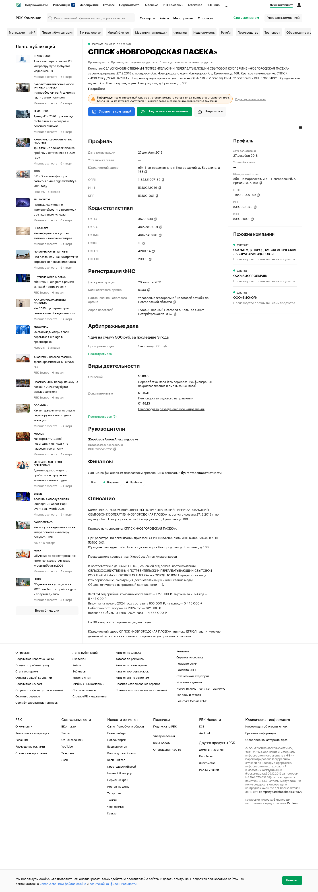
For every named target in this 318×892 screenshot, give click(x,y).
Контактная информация (32, 799)
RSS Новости (162, 809)
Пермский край (117, 846)
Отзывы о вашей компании (33, 744)
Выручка (111, 482)
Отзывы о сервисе (27, 763)
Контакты (183, 718)
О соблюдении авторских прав (266, 806)
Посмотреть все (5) (102, 416)
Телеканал (195, 5)
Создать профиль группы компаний (39, 756)
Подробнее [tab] (96, 88)
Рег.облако (206, 823)
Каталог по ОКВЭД (128, 719)
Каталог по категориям (131, 732)
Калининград (116, 826)
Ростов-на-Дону (118, 853)
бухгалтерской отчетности (201, 473)
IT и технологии (90, 32)
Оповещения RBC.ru (167, 816)
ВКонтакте (68, 793)
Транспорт (272, 32)
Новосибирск (116, 806)
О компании (23, 793)
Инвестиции (64, 5)
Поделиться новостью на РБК (35, 725)
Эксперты (147, 18)
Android (204, 799)
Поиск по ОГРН (186, 730)
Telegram (67, 820)
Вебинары (79, 738)
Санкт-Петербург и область (125, 793)
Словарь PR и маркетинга (89, 763)
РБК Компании (173, 5)
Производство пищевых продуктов (132, 62)
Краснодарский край (121, 833)
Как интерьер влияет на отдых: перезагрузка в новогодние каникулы (54, 415)
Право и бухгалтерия (57, 32)
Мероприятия (89, 5)
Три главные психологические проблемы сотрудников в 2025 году (55, 152)
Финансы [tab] (147, 127)
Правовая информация (260, 799)
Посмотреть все (100, 353)
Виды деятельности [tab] (121, 127)
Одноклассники (72, 806)
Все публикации (47, 610)
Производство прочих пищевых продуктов (186, 62)
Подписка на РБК (37, 5)
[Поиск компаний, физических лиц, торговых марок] (91, 17)
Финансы (180, 32)
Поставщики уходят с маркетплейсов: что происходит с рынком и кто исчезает (56, 209)
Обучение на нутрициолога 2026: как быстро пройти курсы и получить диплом (55, 589)
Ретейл (226, 32)
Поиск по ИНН (186, 736)
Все (93, 482)
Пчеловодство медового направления (165, 398)
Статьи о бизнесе (84, 756)
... (227, 4)
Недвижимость (129, 5)
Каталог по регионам (130, 725)
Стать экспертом (246, 17)
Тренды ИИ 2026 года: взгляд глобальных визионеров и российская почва (53, 120)
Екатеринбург (116, 799)
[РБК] (18, 5)
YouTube (67, 813)
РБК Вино (212, 5)
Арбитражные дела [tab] (173, 127)
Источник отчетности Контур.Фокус (200, 755)
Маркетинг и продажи (151, 32)
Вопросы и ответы (188, 761)
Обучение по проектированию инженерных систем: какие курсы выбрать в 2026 (55, 560)
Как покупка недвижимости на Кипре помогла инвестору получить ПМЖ (54, 531)
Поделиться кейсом (28, 750)
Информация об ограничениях (266, 793)
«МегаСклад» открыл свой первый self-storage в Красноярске (51, 336)
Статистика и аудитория (192, 742)
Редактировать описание (250, 99)
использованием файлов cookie (63, 883)
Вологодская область (121, 820)
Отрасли (109, 5)
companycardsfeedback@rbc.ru (281, 858)
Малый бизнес (118, 32)
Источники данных (189, 749)
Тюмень (112, 866)
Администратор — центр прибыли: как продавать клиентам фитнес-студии (51, 475)
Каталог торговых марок (132, 738)
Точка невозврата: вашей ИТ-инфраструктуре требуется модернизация (53, 65)
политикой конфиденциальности (112, 883)
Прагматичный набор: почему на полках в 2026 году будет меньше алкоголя (56, 386)
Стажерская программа (31, 820)
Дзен (64, 826)
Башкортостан (117, 813)
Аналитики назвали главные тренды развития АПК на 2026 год (54, 361)
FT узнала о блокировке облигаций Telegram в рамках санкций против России (54, 281)
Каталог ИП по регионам (132, 744)
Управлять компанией (283, 17)
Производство (247, 32)
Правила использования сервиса (138, 750)
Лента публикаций (35, 47)
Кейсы (164, 18)
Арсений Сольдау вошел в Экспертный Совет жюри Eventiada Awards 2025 (51, 503)
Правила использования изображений (141, 756)
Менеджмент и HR (22, 32)
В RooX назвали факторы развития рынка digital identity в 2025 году (55, 180)
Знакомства (207, 829)
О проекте (205, 18)
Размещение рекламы (30, 813)
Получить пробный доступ (33, 732)
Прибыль (134, 482)
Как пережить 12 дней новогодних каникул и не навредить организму (51, 443)
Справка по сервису (190, 724)
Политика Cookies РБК (191, 767)
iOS (201, 793)
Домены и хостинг (211, 816)
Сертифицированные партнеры (36, 769)
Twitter (65, 799)
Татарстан (114, 860)
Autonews (151, 5)
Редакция (21, 806)
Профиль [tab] (94, 127)
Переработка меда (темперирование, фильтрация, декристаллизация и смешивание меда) (175, 383)
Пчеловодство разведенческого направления (171, 409)
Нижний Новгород (119, 840)
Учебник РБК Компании (88, 750)
